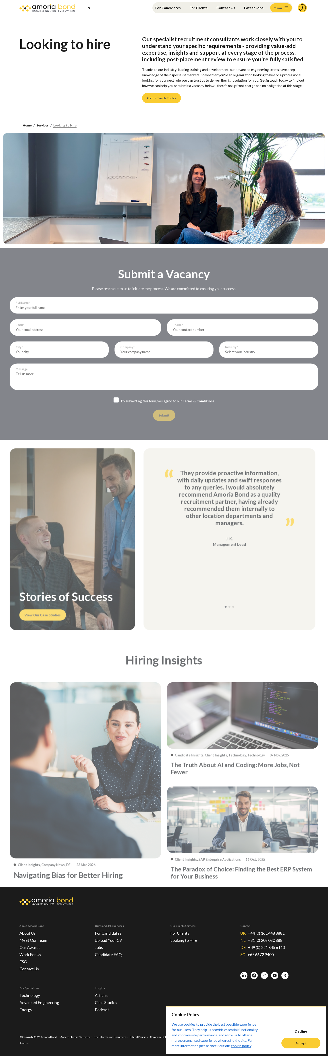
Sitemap (24, 1043)
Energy (25, 1009)
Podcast (102, 1009)
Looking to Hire (65, 125)
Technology (29, 995)
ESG (23, 961)
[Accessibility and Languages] (302, 8)
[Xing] (285, 975)
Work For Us (30, 954)
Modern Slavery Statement (75, 1037)
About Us (27, 933)
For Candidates (168, 8)
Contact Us (225, 8)
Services (42, 125)
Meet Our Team (33, 940)
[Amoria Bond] (47, 8)
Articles (101, 995)
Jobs (99, 947)
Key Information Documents (111, 1037)
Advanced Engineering (39, 1002)
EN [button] (87, 8)
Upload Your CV (108, 940)
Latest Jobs (254, 8)
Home (27, 125)
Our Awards (29, 947)
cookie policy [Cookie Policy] (241, 1046)
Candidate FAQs (109, 954)
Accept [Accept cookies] (301, 1043)
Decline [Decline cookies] (301, 1031)
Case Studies (106, 1002)
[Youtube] (274, 975)
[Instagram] (264, 975)
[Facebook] (254, 975)
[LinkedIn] (243, 975)
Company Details (160, 1037)
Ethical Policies (139, 1037)
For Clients (199, 8)
